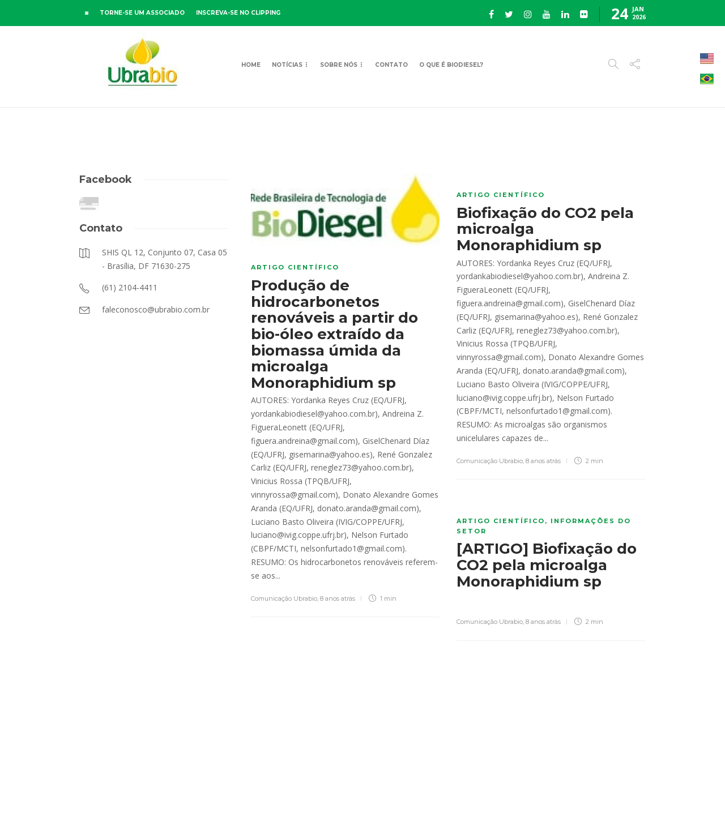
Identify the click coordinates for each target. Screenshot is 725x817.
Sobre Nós (338, 65)
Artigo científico (295, 267)
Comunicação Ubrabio (284, 598)
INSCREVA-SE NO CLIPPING (238, 12)
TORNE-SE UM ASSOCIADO (142, 12)
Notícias (287, 65)
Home (251, 65)
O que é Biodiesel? (451, 65)
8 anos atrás (337, 598)
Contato (391, 65)
